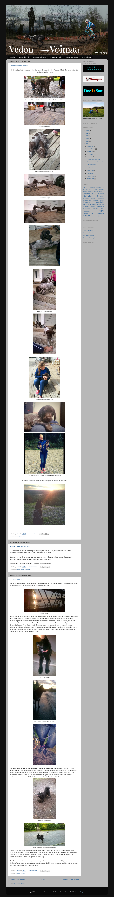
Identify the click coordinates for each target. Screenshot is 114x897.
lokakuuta (90, 151)
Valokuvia (88, 213)
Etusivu (12, 57)
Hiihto (96, 191)
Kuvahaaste (86, 198)
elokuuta (90, 157)
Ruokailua (95, 208)
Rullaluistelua (86, 208)
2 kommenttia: (32, 534)
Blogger (82, 892)
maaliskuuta (91, 176)
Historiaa (101, 191)
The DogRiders (88, 230)
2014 (87, 144)
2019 (87, 130)
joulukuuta (90, 146)
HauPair (90, 191)
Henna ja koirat (88, 233)
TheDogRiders (87, 211)
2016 (87, 138)
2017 (87, 136)
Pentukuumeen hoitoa (19, 66)
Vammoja (100, 214)
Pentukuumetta (21, 537)
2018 (87, 133)
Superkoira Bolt (24, 57)
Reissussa (100, 206)
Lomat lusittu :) (16, 579)
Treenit (23, 873)
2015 (87, 141)
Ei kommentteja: (33, 567)
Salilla (102, 208)
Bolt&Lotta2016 (100, 187)
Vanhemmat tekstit (71, 880)
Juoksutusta (86, 193)
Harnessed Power (88, 235)
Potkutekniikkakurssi (98, 204)
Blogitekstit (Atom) (19, 884)
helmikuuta (90, 178)
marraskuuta (91, 149)
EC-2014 (94, 189)
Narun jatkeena (86, 57)
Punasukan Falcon (71, 57)
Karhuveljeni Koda (55, 57)
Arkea (19, 569)
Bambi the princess (39, 57)
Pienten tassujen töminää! (20, 546)
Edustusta (101, 189)
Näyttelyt (102, 200)
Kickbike (87, 196)
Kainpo (93, 193)
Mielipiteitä (95, 200)
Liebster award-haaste (97, 198)
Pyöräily (86, 206)
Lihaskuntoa (87, 200)
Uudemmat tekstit (17, 880)
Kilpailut (100, 196)
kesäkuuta (90, 168)
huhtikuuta (90, 173)
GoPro (85, 191)
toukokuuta (90, 170)
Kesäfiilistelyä (100, 193)
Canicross (87, 189)
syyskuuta (90, 154)
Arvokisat (92, 187)
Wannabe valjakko (96, 216)
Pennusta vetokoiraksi (93, 202)
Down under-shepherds (90, 238)
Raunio (93, 206)
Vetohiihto (87, 216)
